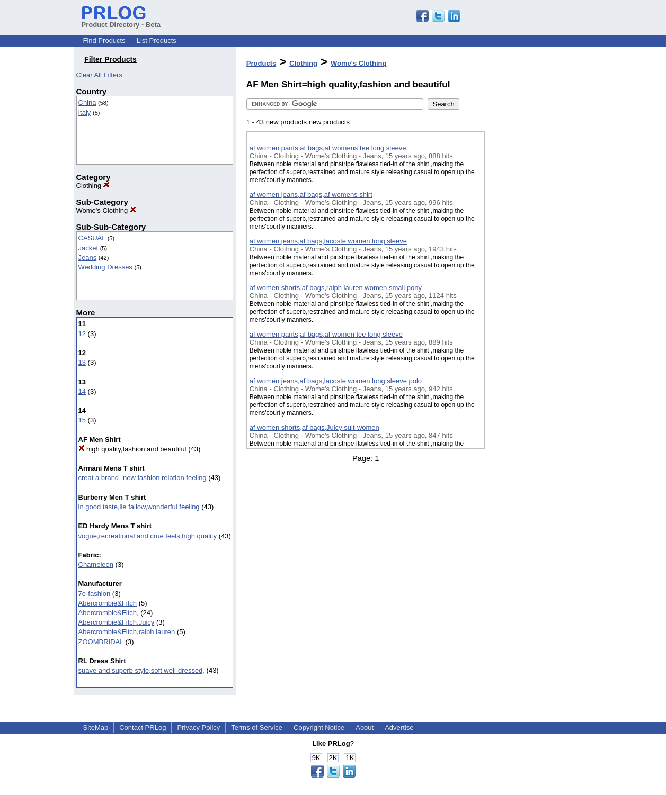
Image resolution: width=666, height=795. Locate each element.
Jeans (87, 257)
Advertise (399, 727)
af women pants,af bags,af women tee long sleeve (326, 334)
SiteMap (96, 727)
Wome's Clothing (106, 210)
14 (82, 391)
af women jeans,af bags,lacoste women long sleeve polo (336, 381)
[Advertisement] (537, 274)
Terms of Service (256, 727)
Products (261, 63)
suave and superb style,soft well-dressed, (141, 670)
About (365, 727)
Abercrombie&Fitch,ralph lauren (126, 632)
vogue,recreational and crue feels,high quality (147, 536)
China (87, 102)
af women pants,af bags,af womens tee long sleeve (328, 148)
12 (82, 334)
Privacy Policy (198, 727)
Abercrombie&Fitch (107, 603)
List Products (156, 40)
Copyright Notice (319, 727)
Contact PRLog (142, 727)
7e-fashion (94, 594)
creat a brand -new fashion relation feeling (142, 478)
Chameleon (96, 564)
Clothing (93, 185)
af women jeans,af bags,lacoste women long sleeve (328, 241)
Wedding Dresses (105, 267)
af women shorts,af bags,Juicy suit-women (314, 427)
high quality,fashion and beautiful (132, 449)
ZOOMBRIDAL (100, 642)
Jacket (88, 248)
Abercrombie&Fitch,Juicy (116, 622)
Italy (84, 112)
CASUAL (92, 238)
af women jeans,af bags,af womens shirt (311, 194)
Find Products (104, 40)
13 (82, 362)
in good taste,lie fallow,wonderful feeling (139, 507)
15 (82, 420)
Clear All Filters (99, 75)
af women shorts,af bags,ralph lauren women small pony (336, 288)
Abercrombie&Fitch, (108, 613)
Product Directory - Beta (121, 21)
